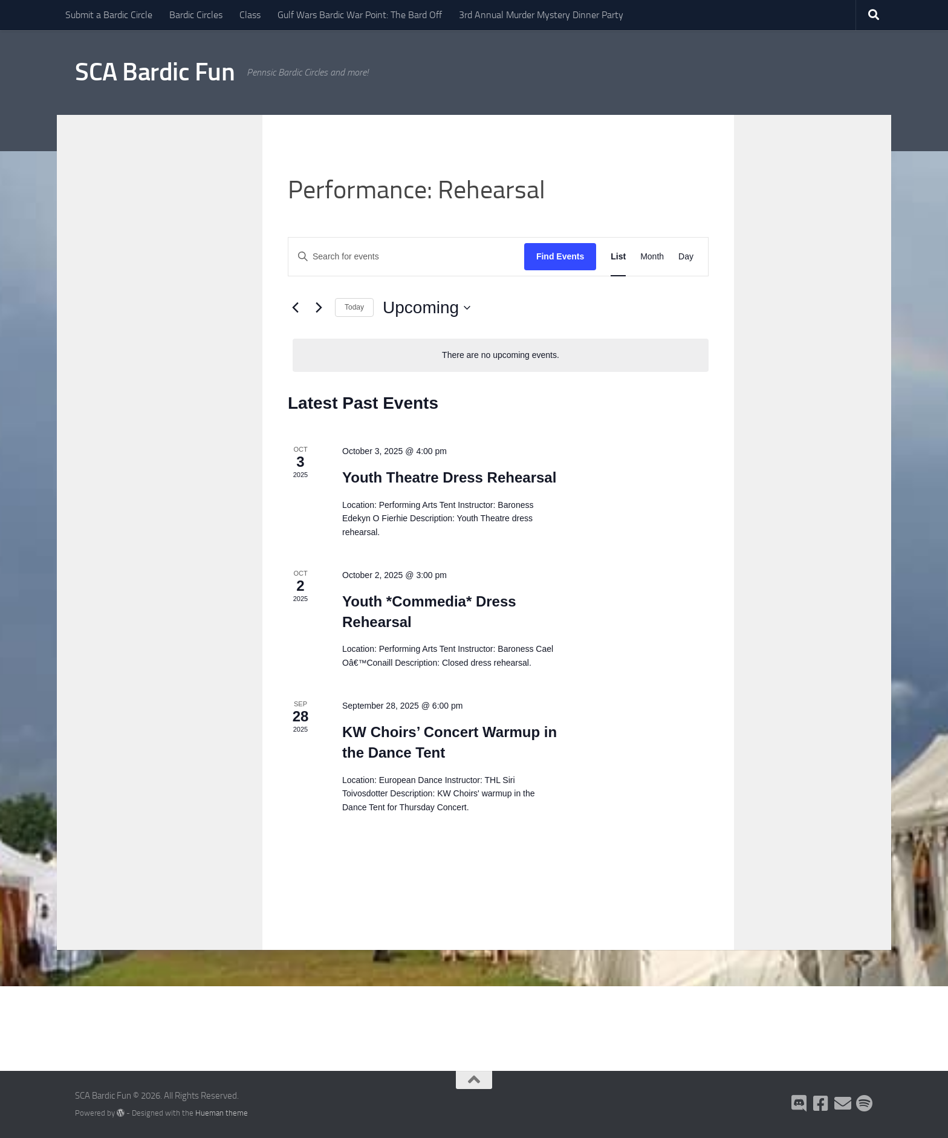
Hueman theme (221, 1112)
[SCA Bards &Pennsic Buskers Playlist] (864, 1103)
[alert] (501, 355)
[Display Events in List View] (618, 257)
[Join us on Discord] (799, 1103)
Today (354, 307)
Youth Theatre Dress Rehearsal (449, 477)
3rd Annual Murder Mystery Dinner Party (541, 15)
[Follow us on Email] (842, 1103)
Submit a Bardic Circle (108, 15)
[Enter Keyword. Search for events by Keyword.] (406, 257)
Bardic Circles (195, 15)
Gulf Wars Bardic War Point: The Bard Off (360, 15)
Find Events (560, 256)
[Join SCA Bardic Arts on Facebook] (821, 1103)
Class (250, 15)
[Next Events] (318, 308)
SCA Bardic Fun (155, 72)
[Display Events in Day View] (685, 257)
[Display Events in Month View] (652, 257)
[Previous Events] (295, 308)
